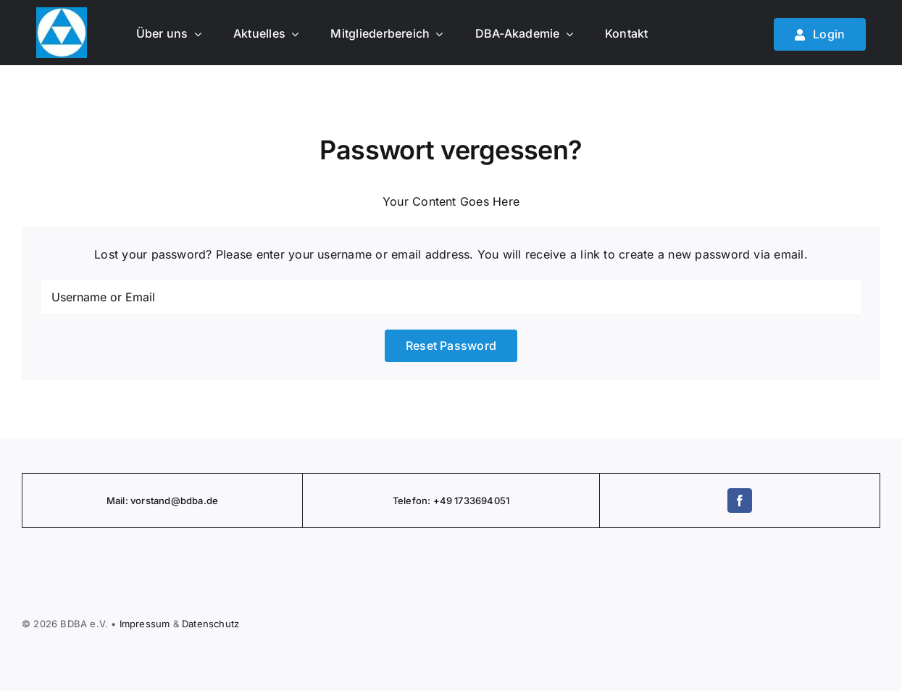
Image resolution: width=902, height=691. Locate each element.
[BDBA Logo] (61, 13)
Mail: (118, 500)
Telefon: (413, 500)
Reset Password (451, 345)
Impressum (145, 623)
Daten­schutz (210, 623)
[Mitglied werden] (820, 34)
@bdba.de (195, 500)
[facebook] (739, 500)
